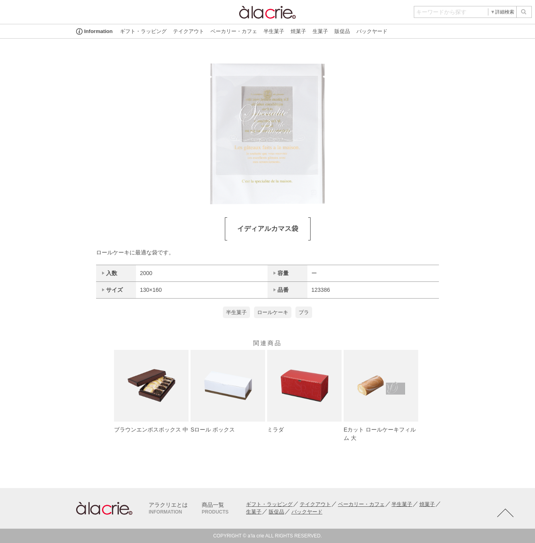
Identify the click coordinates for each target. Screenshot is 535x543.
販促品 (342, 31)
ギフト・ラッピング (143, 31)
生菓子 (320, 31)
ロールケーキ (272, 312)
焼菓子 (298, 31)
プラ (304, 312)
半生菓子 (274, 31)
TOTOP (505, 513)
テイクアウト (188, 31)
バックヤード (371, 31)
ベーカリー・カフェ (233, 31)
